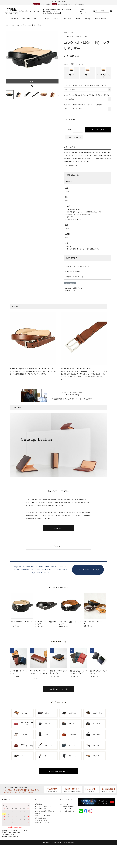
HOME (8, 25)
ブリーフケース (73, 734)
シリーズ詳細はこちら (72, 166)
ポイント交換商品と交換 (67, 811)
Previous (8, 57)
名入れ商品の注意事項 (72, 272)
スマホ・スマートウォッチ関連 (27, 745)
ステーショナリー (74, 756)
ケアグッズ (96, 756)
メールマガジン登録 (65, 809)
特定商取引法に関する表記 (42, 823)
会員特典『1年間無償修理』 (51, 9)
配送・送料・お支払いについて (43, 806)
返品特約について (70, 291)
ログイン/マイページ (66, 804)
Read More (58, 528)
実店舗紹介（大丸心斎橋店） (43, 816)
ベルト (17, 25)
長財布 (47, 713)
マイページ (82, 13)
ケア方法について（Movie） (74, 277)
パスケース (24, 734)
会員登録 (82, 9)
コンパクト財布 (97, 713)
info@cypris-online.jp (11, 837)
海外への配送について (41, 818)
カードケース (96, 724)
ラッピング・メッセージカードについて (78, 266)
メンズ (12, 25)
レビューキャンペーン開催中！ (58, 1)
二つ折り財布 (72, 713)
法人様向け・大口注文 (50, 11)
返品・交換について (40, 809)
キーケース (72, 745)
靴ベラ (47, 756)
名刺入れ (71, 724)
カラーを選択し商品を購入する (58, 771)
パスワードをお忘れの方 (67, 806)
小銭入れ (47, 724)
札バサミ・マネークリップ (27, 724)
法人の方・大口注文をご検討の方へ (45, 811)
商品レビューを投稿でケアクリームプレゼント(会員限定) (83, 105)
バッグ (47, 734)
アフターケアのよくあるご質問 (87, 569)
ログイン (82, 11)
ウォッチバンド (49, 745)
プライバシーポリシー (41, 820)
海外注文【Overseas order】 (52, 13)
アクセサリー (96, 745)
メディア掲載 (66, 9)
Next (56, 57)
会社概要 (37, 813)
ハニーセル (24, 713)
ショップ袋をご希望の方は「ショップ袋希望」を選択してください (87, 95)
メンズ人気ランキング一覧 (58, 689)
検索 (94, 11)
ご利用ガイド (38, 804)
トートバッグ (96, 734)
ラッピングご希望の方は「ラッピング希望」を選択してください (86, 85)
